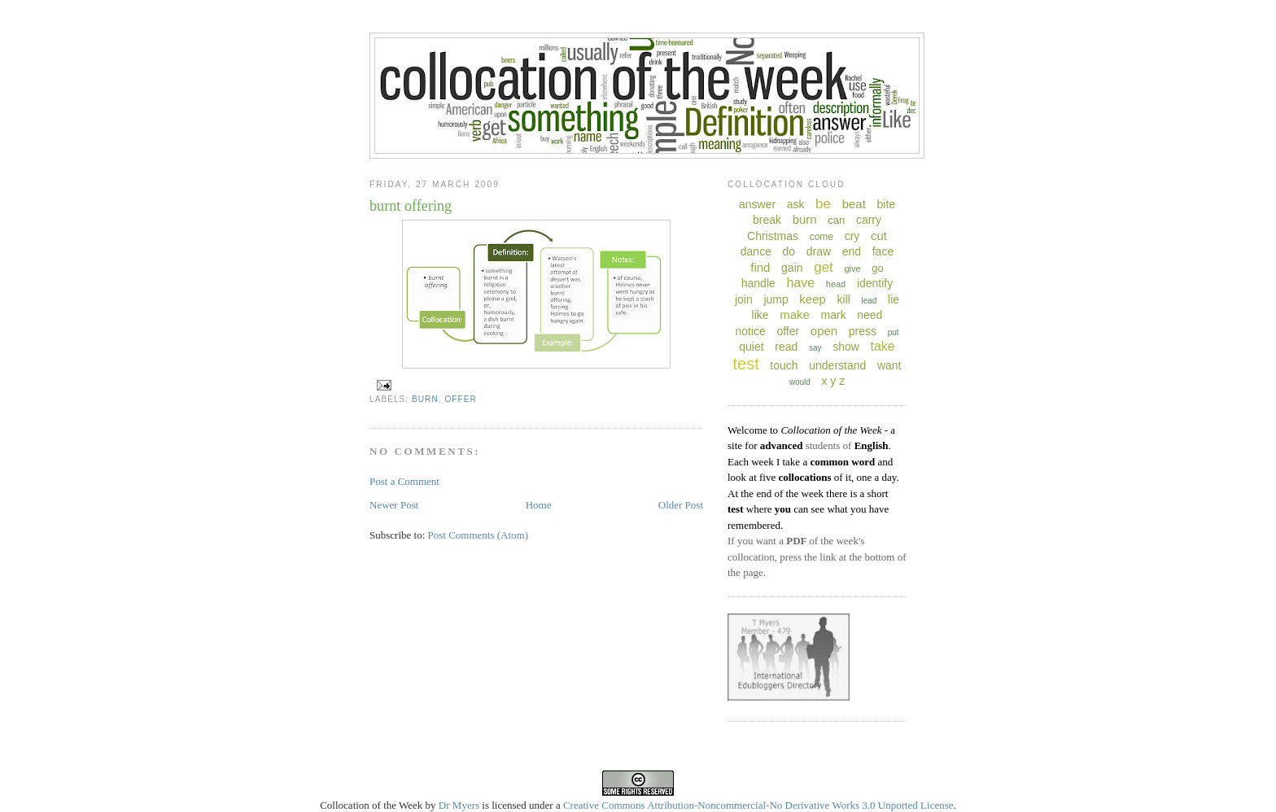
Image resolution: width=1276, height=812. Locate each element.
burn (425, 399)
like (760, 314)
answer (757, 204)
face (883, 251)
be (823, 204)
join (744, 299)
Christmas (772, 235)
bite (885, 204)
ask (796, 204)
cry (852, 235)
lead (868, 300)
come (821, 236)
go (877, 268)
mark (833, 314)
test (745, 364)
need (869, 314)
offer (460, 399)
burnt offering (410, 206)
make (795, 314)
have (800, 283)
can (836, 220)
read (786, 346)
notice (750, 331)
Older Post (680, 505)
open (824, 331)
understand (837, 365)
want (889, 365)
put (893, 332)
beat (854, 204)
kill (843, 299)
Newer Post (393, 505)
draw (818, 251)
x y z (833, 380)
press (862, 331)
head (836, 284)
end (851, 251)
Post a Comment (404, 481)
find (760, 267)
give (852, 268)
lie (893, 299)
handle (758, 283)
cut (879, 235)
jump (775, 299)
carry (868, 219)
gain (791, 267)
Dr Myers (459, 805)
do (789, 251)
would (800, 382)
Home (539, 505)
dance (756, 251)
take (882, 346)
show (845, 346)
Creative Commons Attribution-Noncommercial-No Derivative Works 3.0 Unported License (758, 805)
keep (812, 299)
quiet (751, 346)
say (815, 347)
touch (784, 365)
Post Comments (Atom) (478, 535)
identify (875, 283)
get (823, 267)
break (767, 219)
